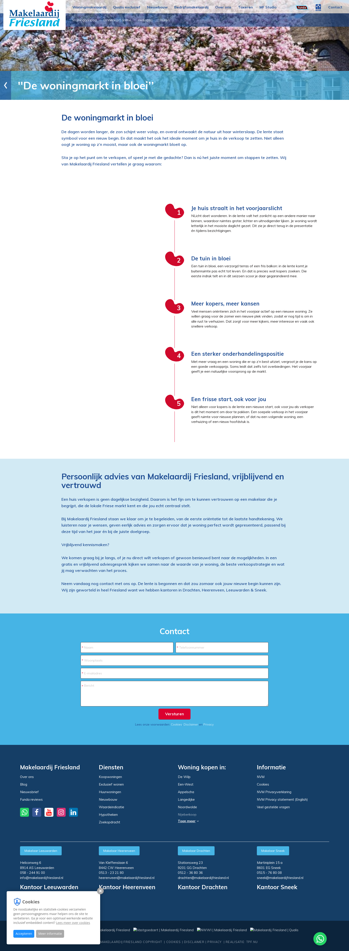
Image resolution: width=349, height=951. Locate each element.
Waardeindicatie (111, 807)
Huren (165, 20)
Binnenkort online (117, 20)
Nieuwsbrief (29, 792)
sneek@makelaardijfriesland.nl (280, 878)
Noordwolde (187, 807)
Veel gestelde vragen (273, 807)
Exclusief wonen (111, 784)
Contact (335, 7)
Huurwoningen (110, 792)
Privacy (208, 724)
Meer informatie (50, 933)
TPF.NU (252, 942)
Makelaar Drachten (196, 851)
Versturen (174, 713)
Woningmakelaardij (89, 7)
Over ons (223, 7)
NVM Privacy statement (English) (282, 799)
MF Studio (268, 7)
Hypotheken (108, 814)
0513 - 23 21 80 (111, 873)
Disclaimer (191, 724)
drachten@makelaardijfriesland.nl (203, 878)
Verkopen (145, 20)
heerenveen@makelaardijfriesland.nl (126, 878)
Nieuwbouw (157, 7)
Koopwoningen (110, 777)
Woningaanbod (84, 20)
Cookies (176, 724)
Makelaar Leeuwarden (40, 851)
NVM (260, 777)
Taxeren (245, 7)
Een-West (185, 784)
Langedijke (186, 799)
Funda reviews (31, 799)
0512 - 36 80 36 (190, 873)
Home (14, 85)
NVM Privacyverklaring (274, 792)
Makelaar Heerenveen (119, 851)
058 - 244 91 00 (32, 873)
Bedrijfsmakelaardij (191, 7)
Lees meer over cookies (73, 923)
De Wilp (184, 777)
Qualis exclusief (126, 7)
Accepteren (24, 933)
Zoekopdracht (109, 822)
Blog (23, 784)
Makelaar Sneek (273, 851)
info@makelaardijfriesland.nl (41, 878)
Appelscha (186, 792)
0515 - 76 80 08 (269, 873)
